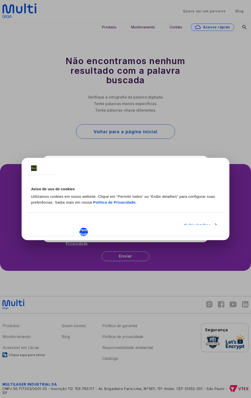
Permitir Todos (83, 232)
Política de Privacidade (114, 202)
